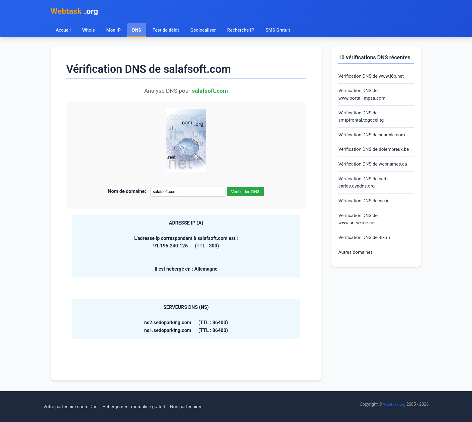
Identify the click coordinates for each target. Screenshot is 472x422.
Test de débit (167, 31)
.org (76, 11)
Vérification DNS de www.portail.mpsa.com (363, 96)
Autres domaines (356, 260)
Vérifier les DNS (245, 192)
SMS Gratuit (281, 31)
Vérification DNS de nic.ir (364, 207)
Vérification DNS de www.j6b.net (372, 77)
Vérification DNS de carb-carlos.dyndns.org (365, 188)
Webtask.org (393, 404)
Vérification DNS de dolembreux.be (375, 153)
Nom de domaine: (127, 192)
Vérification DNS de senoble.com (373, 138)
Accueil (63, 31)
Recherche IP (243, 31)
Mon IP (114, 31)
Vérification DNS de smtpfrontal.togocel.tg (362, 119)
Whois (88, 31)
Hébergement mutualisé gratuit (138, 406)
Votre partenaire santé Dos (72, 406)
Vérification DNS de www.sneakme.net (359, 226)
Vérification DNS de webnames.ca (374, 169)
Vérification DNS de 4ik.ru (365, 245)
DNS (137, 31)
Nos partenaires (193, 406)
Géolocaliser (204, 31)
